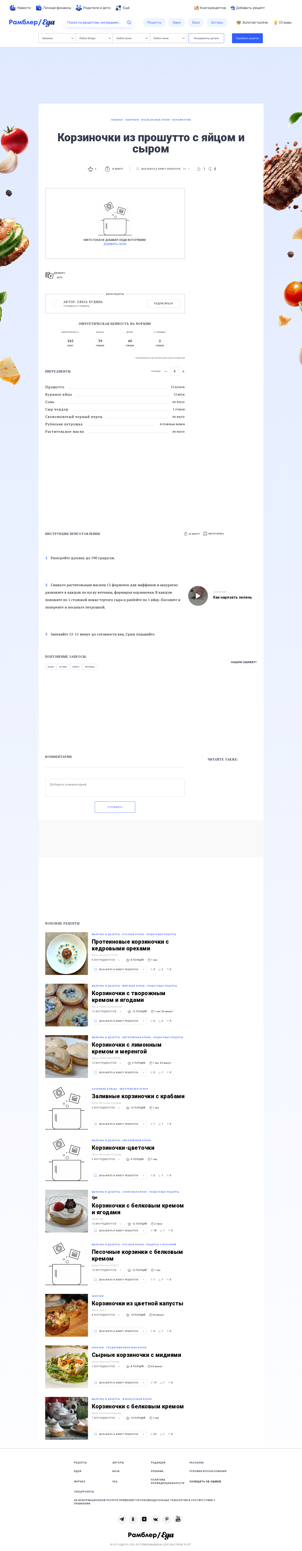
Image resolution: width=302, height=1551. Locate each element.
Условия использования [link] (208, 1471)
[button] (213, 534)
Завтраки (57, 38)
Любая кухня (132, 38)
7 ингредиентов (106, 1366)
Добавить (247, 8)
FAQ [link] (115, 1481)
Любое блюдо (94, 38)
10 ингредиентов (107, 1063)
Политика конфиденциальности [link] (168, 1481)
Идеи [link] (77, 1471)
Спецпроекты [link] (84, 1491)
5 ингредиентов (106, 1159)
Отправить (115, 807)
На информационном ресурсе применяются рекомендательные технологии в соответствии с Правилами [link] (144, 1502)
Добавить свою (115, 244)
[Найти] (129, 22)
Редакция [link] (158, 1462)
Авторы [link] (118, 1462)
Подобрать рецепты (247, 38)
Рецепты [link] (80, 1462)
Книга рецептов (210, 8)
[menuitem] (20, 7)
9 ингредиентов (106, 1108)
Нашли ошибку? (244, 662)
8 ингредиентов (106, 960)
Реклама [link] (157, 1471)
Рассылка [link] (196, 1462)
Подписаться (163, 303)
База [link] (116, 1471)
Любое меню (169, 38)
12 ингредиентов (107, 1011)
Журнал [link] (79, 1481)
